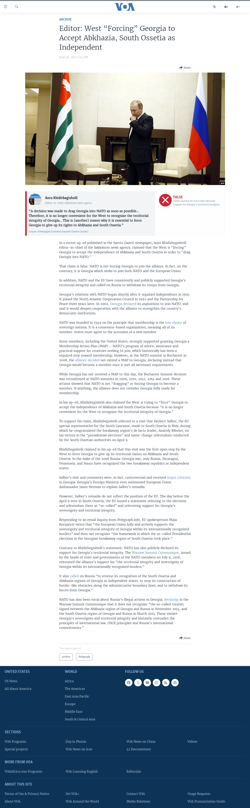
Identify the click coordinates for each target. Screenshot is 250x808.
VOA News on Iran (79, 749)
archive (65, 19)
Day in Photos (76, 741)
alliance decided (87, 360)
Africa (69, 681)
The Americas (75, 688)
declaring (171, 599)
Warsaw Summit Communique (155, 553)
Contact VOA (136, 793)
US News (11, 681)
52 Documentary (139, 749)
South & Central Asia (80, 719)
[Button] (185, 68)
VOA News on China (141, 741)
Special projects (16, 749)
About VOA (13, 801)
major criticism (179, 477)
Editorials (134, 771)
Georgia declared (123, 304)
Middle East (73, 712)
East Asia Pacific (77, 696)
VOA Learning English (82, 771)
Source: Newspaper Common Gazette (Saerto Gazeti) (58, 231)
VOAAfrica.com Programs (23, 771)
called (74, 576)
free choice (173, 322)
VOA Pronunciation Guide (206, 801)
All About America (18, 688)
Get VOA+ (72, 793)
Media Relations (138, 801)
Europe (70, 704)
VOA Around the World (82, 801)
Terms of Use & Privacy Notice (27, 793)
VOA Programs (15, 741)
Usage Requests (199, 793)
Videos (192, 741)
